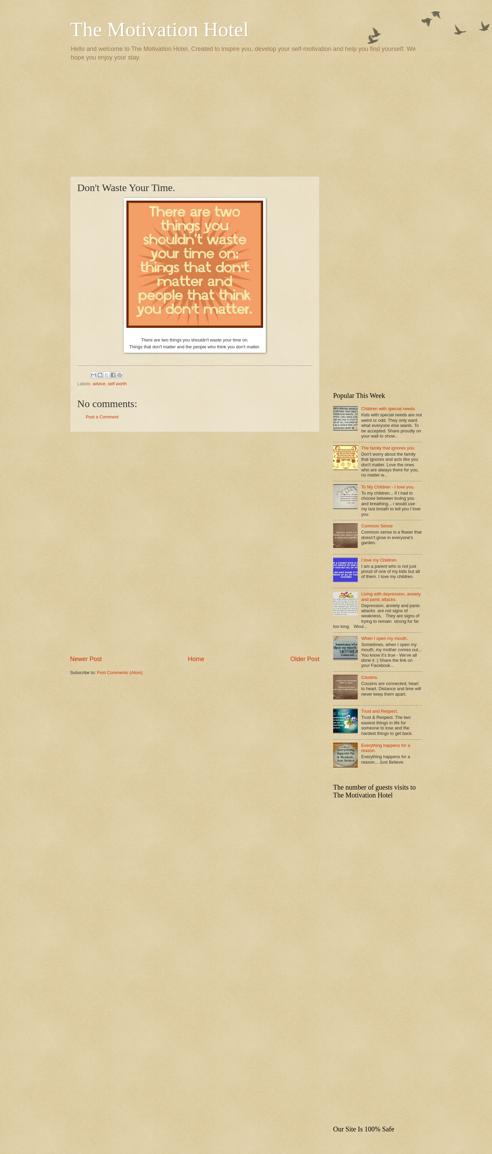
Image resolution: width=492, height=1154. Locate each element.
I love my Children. (379, 560)
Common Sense (377, 525)
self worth (117, 383)
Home (196, 659)
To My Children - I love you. (387, 486)
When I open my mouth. (384, 638)
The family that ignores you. (388, 448)
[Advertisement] (246, 118)
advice (99, 383)
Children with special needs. (388, 408)
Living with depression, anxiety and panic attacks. (391, 596)
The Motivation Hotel (159, 29)
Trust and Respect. (379, 711)
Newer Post (86, 659)
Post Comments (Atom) (120, 672)
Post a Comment (102, 416)
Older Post (304, 659)
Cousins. (369, 677)
